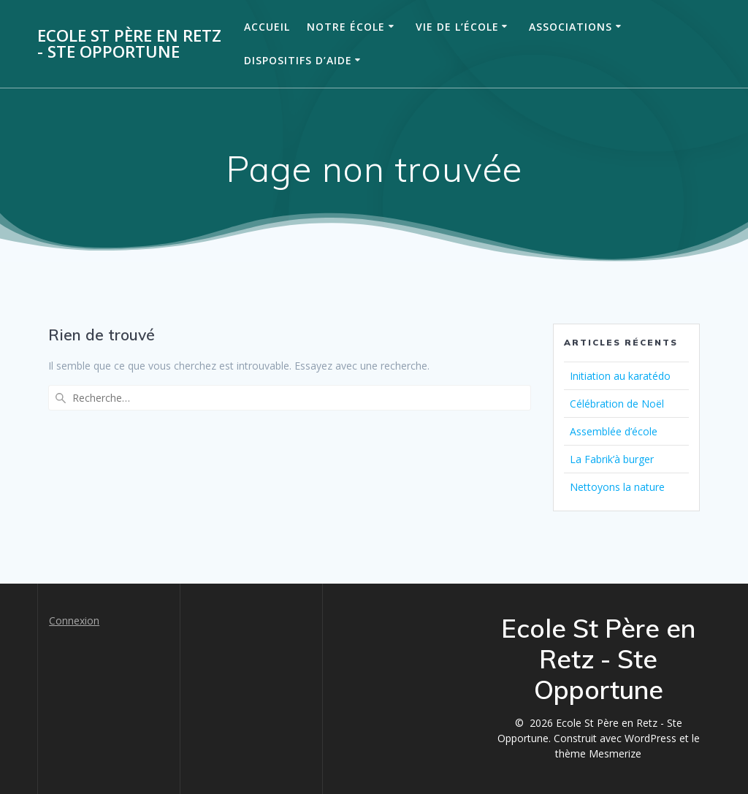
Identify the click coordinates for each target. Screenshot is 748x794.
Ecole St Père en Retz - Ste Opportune (129, 44)
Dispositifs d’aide (298, 60)
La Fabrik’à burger (612, 459)
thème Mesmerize (598, 753)
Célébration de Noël (617, 404)
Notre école (346, 27)
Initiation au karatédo (620, 376)
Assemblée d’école (613, 431)
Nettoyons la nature (617, 487)
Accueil (267, 27)
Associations (570, 27)
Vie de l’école (457, 27)
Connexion (74, 620)
